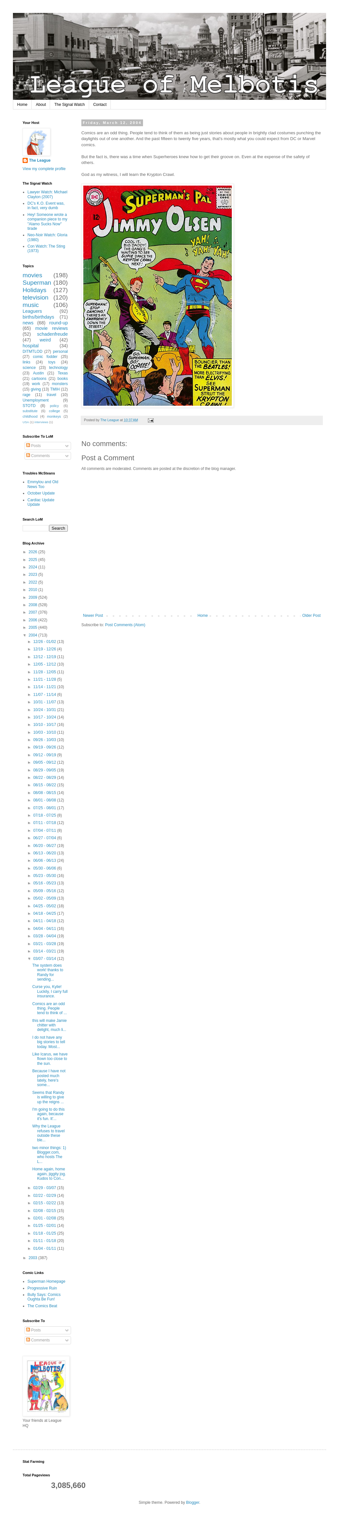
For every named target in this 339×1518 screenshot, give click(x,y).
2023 (33, 574)
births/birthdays (38, 317)
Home (22, 104)
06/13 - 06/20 (45, 853)
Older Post (311, 615)
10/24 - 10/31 (45, 710)
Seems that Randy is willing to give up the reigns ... (48, 1097)
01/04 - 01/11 (45, 1248)
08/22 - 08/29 (45, 777)
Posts (33, 445)
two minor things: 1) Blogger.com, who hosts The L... (49, 1155)
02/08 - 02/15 (45, 1210)
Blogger (192, 1502)
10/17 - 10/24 (45, 717)
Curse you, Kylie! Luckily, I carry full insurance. (49, 991)
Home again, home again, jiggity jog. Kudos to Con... (49, 1174)
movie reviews (51, 328)
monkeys (54, 416)
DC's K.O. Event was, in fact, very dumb (46, 205)
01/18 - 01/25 (45, 1233)
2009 (33, 597)
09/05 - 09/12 (45, 762)
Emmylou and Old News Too (42, 484)
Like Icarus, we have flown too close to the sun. (49, 1059)
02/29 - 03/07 (45, 1188)
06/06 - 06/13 (45, 860)
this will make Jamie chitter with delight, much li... (49, 1025)
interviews (41, 422)
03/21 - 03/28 (45, 944)
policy (54, 406)
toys (52, 362)
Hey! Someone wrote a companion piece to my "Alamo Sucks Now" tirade (47, 221)
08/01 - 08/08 (45, 800)
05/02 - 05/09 (45, 898)
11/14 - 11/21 (45, 687)
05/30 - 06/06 (45, 868)
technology (58, 367)
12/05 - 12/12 (45, 664)
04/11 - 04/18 (45, 921)
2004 (33, 635)
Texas (63, 373)
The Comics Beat (42, 1306)
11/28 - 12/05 (45, 672)
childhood (30, 416)
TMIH (54, 389)
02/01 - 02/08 (45, 1218)
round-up (58, 322)
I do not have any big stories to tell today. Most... (48, 1042)
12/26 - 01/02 (45, 641)
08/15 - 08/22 (45, 785)
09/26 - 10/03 (45, 740)
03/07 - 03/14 (45, 958)
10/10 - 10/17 (45, 724)
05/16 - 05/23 (45, 883)
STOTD (29, 405)
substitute (30, 411)
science (29, 367)
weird (45, 339)
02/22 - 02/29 (45, 1195)
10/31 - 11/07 (45, 702)
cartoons (39, 378)
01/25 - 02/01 (45, 1225)
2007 (33, 612)
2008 (33, 605)
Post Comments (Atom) (125, 625)
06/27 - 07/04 (45, 838)
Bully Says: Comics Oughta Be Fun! (44, 1296)
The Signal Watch (69, 104)
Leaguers (32, 311)
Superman (37, 282)
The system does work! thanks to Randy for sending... (47, 972)
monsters (60, 384)
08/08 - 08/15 (45, 792)
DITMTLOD (32, 351)
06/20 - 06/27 (45, 845)
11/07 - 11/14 (45, 694)
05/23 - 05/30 (45, 875)
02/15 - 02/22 (45, 1203)
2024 (33, 567)
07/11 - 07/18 (45, 822)
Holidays (34, 290)
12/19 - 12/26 (45, 649)
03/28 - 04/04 (45, 936)
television (35, 297)
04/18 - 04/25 (45, 913)
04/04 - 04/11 (45, 928)
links (26, 362)
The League (40, 160)
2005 (33, 627)
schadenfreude (52, 334)
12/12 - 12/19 (45, 657)
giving (36, 389)
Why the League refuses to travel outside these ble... (48, 1133)
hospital (31, 345)
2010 (33, 589)
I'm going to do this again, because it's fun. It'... (48, 1114)
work (36, 384)
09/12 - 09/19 (45, 755)
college (54, 411)
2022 (33, 582)
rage (26, 394)
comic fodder (45, 356)
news (28, 322)
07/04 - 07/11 (45, 830)
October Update (41, 493)
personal (60, 351)
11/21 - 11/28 (45, 679)
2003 (33, 1258)
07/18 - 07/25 (45, 815)
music (31, 304)
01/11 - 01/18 (45, 1240)
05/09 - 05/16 (45, 891)
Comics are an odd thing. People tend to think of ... (49, 1008)
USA (26, 422)
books (62, 378)
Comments (38, 455)
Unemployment (36, 400)
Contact (100, 104)
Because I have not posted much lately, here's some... (49, 1078)
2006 (33, 620)
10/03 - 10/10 (45, 732)
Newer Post (93, 615)
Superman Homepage (46, 1281)
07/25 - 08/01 (45, 808)
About (41, 104)
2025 (33, 559)
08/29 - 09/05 (45, 770)
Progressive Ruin (42, 1288)
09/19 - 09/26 (45, 747)
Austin (38, 373)
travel (51, 394)
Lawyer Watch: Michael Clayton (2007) (47, 194)
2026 (33, 552)
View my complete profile (44, 169)
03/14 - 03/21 (45, 951)
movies (32, 275)
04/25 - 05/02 (45, 906)
